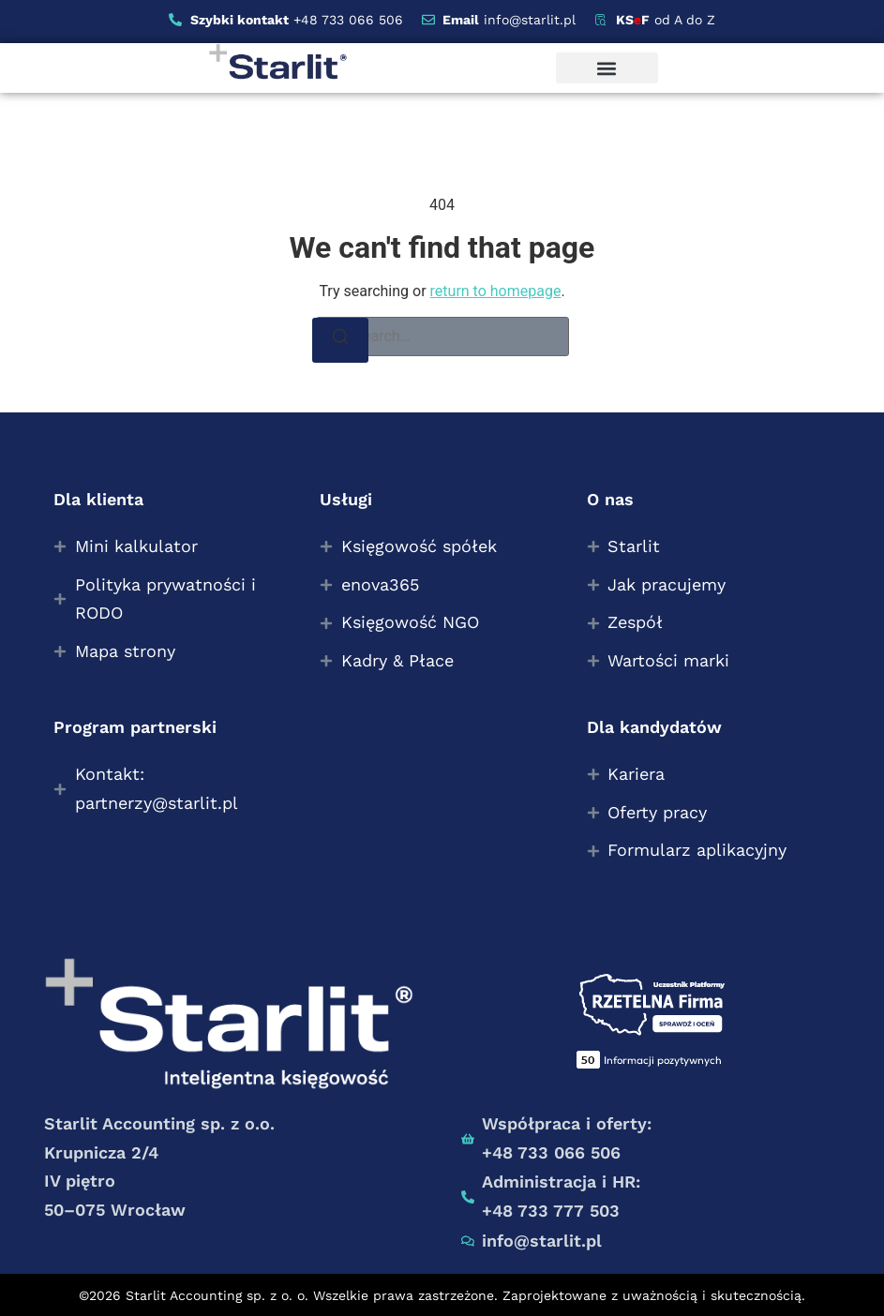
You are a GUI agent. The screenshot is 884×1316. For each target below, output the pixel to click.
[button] (607, 67)
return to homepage (496, 291)
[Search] (340, 340)
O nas (610, 499)
